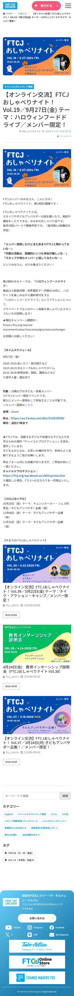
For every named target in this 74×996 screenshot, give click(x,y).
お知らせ (22, 13)
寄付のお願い (11, 834)
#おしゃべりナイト (31, 131)
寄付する (46, 5)
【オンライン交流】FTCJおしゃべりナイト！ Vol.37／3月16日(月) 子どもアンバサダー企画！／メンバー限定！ (36, 742)
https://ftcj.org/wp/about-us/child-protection (34, 476)
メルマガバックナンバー (55, 820)
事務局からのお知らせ (15, 827)
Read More (11, 614)
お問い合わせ (37, 918)
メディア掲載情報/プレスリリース (21, 820)
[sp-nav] (68, 6)
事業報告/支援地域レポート (44, 827)
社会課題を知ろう (31, 834)
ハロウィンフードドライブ (58, 131)
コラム (54, 814)
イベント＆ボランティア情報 (32, 814)
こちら (29, 405)
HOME (8, 13)
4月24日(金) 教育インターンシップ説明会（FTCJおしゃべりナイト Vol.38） (36, 669)
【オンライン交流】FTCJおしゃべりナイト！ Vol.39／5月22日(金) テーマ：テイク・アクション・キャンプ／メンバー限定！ (36, 593)
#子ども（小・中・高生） (21, 852)
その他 (65, 814)
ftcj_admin (12, 605)
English (9, 814)
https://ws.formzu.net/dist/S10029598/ (38, 418)
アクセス (28, 908)
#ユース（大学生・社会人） (22, 859)
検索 (65, 796)
